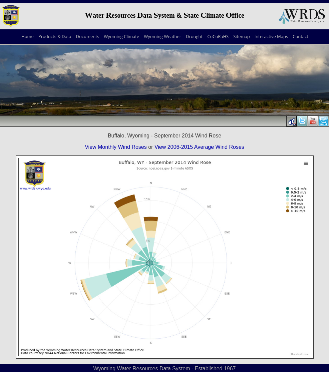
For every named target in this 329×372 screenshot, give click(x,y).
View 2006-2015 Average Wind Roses (199, 147)
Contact (300, 36)
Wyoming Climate (121, 36)
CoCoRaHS (218, 36)
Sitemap (241, 36)
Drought (194, 36)
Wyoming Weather (162, 36)
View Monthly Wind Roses (116, 147)
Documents (87, 36)
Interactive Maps (271, 36)
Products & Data (54, 36)
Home (27, 36)
